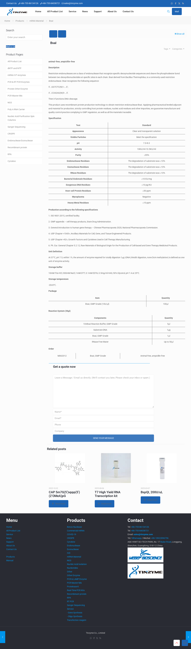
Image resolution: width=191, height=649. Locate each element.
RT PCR (70, 601)
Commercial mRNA (75, 530)
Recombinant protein (17, 147)
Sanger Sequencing (16, 127)
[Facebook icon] (175, 3)
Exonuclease (73, 549)
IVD (68, 553)
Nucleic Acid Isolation (77, 564)
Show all (179, 34)
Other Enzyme (73, 575)
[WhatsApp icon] (172, 3)
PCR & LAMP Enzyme (77, 579)
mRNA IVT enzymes (17, 75)
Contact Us (11, 549)
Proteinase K (73, 586)
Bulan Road (165, 542)
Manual (9, 560)
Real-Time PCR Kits (76, 590)
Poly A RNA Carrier (16, 109)
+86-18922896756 (159, 538)
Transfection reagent (76, 620)
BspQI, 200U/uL (152, 492)
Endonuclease (73, 545)
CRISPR (11, 134)
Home (7, 21)
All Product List (15, 61)
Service (9, 534)
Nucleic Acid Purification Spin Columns (21, 118)
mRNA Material (37, 21)
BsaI (51, 21)
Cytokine (12, 161)
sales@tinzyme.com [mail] (73, 3)
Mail (177, 11)
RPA (9, 154)
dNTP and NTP (14, 68)
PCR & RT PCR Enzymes (19, 82)
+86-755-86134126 (140, 527)
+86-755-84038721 (140, 530)
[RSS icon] (183, 3)
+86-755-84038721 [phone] (51, 3)
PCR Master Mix (15, 96)
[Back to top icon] (177, 643)
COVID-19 (71, 534)
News (8, 538)
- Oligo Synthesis (74, 616)
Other (69, 571)
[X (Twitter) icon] (179, 3)
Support (10, 542)
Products (20, 21)
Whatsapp (136, 538)
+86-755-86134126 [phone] (29, 3)
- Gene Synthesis (74, 612)
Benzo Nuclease (74, 527)
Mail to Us (10, 46)
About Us (10, 545)
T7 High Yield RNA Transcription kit (107, 494)
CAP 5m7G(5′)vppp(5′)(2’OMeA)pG (64, 494)
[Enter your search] (24, 37)
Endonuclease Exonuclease (20, 140)
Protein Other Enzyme (18, 89)
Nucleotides (72, 568)
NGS (10, 102)
